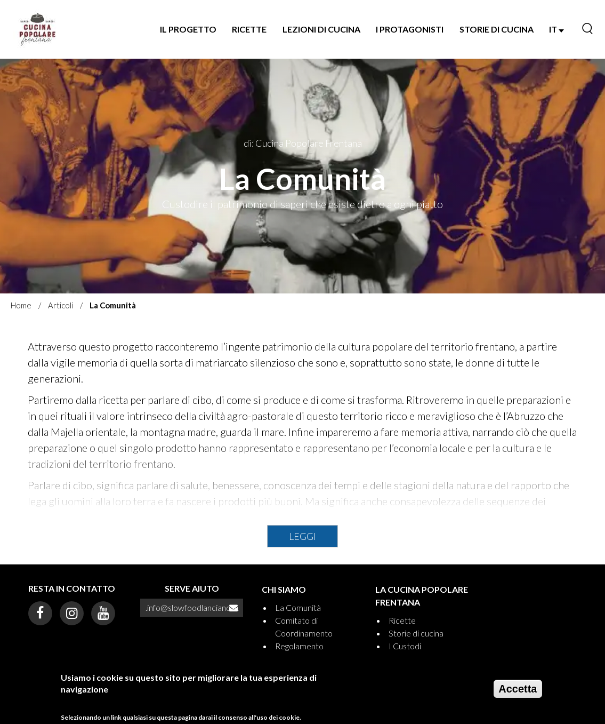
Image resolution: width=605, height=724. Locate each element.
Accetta (517, 693)
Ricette (249, 29)
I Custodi (405, 646)
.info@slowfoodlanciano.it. (192, 607)
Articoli (60, 305)
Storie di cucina (416, 633)
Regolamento (299, 646)
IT (556, 29)
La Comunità (298, 607)
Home (21, 305)
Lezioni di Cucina (321, 29)
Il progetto (188, 29)
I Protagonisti (409, 29)
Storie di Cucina (496, 29)
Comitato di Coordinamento (304, 626)
